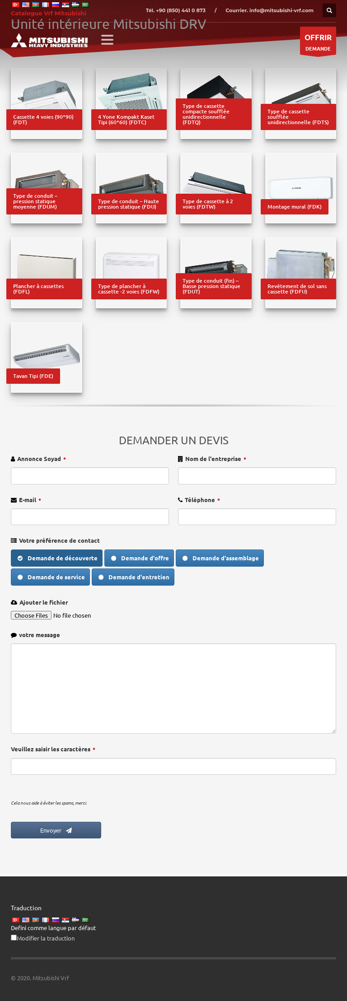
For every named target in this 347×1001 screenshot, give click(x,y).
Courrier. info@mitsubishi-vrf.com (269, 10)
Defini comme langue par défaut (53, 927)
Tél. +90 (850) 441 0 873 (176, 10)
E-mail (30, 499)
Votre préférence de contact (59, 540)
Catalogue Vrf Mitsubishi (48, 13)
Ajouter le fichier (43, 602)
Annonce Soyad (41, 458)
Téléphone (202, 499)
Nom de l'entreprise (215, 458)
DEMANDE (318, 43)
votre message (39, 634)
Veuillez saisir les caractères (53, 749)
